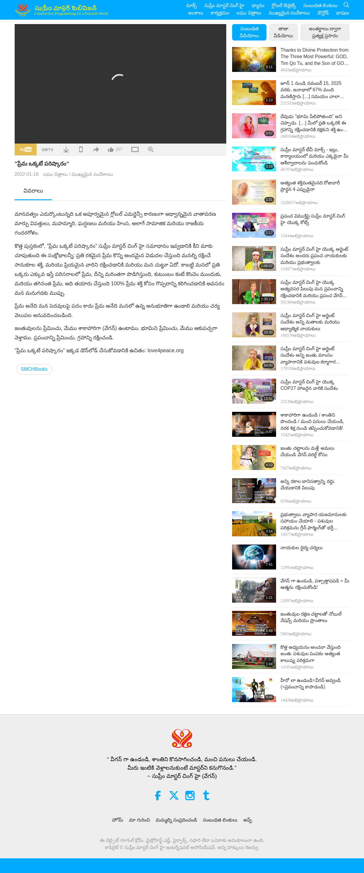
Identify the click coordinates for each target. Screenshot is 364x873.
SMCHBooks (34, 369)
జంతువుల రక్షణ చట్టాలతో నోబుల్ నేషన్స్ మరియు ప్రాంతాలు (310, 617)
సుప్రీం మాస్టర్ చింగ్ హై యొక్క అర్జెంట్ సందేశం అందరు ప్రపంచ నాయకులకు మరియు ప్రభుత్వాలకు (314, 256)
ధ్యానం (258, 5)
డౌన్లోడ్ (323, 12)
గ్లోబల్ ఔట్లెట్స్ (284, 5)
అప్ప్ (247, 820)
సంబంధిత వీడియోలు (249, 32)
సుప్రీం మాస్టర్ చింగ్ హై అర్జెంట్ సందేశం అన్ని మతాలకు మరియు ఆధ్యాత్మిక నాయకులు (310, 322)
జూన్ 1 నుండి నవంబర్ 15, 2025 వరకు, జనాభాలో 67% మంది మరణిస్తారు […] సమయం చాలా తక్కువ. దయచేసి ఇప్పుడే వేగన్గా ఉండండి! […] (310, 90)
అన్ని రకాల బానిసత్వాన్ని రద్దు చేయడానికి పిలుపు (307, 484)
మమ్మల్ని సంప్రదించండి (176, 820)
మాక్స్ (191, 5)
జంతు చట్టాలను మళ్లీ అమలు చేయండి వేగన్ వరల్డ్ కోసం (307, 451)
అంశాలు (195, 12)
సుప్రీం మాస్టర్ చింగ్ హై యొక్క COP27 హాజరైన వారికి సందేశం (309, 385)
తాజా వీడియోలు (283, 32)
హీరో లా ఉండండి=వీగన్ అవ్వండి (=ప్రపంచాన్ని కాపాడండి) (310, 683)
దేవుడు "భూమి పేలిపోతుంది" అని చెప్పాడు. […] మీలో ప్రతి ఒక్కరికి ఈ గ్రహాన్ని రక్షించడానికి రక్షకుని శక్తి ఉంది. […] (313, 123)
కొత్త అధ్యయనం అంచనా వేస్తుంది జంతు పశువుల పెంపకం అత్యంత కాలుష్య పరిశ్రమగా (310, 654)
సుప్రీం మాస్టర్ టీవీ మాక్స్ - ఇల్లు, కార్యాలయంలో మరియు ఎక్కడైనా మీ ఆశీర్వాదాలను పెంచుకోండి (314, 156)
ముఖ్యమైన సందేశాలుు (289, 12)
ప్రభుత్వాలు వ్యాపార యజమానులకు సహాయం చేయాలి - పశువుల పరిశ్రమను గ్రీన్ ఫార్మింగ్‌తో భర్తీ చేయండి (313, 521)
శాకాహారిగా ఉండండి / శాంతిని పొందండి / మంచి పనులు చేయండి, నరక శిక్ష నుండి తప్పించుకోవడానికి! (312, 421)
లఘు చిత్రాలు (249, 12)
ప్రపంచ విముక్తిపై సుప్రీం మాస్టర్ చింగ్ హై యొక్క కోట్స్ (312, 219)
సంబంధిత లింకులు (320, 5)
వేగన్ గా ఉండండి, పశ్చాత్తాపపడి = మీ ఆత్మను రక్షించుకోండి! (314, 584)
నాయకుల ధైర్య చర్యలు (301, 547)
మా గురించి (139, 820)
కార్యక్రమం (220, 12)
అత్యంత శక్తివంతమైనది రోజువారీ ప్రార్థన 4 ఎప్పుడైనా (310, 186)
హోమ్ (117, 820)
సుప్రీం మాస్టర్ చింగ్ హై (224, 5)
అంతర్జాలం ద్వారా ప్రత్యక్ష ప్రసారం (325, 32)
